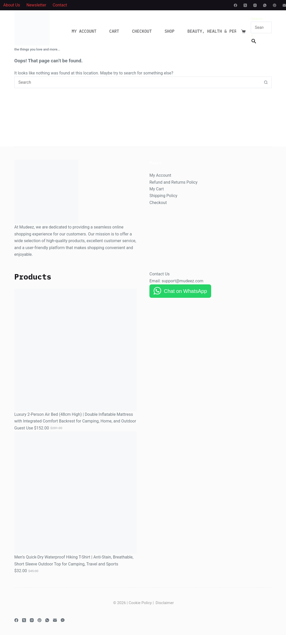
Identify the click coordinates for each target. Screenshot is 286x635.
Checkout (142, 31)
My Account (160, 175)
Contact (60, 5)
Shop (169, 31)
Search (257, 18)
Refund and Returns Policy (173, 182)
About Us (11, 5)
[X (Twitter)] (245, 5)
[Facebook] (235, 5)
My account (84, 31)
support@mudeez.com (182, 280)
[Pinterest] (274, 5)
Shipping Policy (163, 195)
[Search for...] (137, 82)
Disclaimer (165, 602)
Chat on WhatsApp (185, 291)
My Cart (156, 189)
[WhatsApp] (264, 5)
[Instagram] (255, 5)
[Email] (284, 5)
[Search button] (266, 82)
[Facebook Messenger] (63, 620)
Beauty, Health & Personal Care (227, 31)
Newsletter (36, 5)
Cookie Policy (140, 602)
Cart (114, 31)
